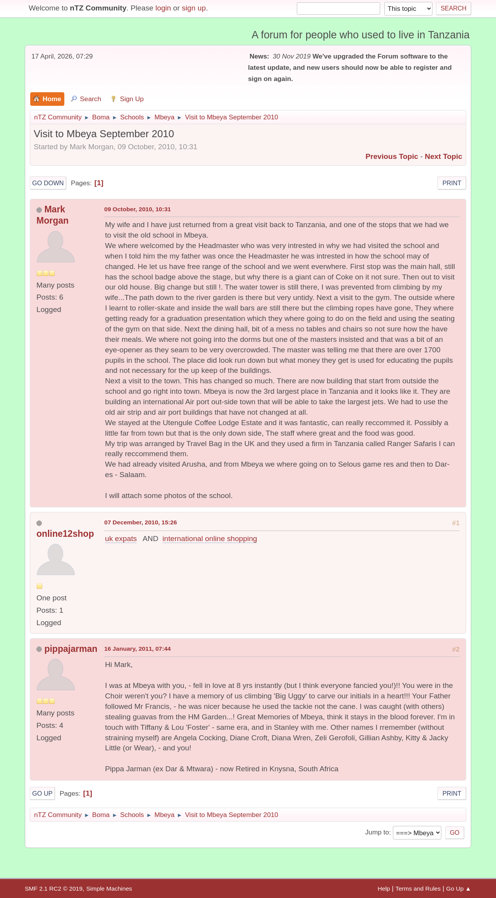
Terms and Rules (418, 888)
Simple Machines (109, 888)
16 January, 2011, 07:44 (137, 648)
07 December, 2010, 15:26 (140, 522)
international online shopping (209, 538)
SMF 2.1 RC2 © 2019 (54, 888)
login (163, 8)
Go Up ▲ (458, 888)
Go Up (42, 793)
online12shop (65, 534)
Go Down (48, 182)
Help (384, 888)
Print (452, 182)
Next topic (443, 156)
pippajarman (70, 649)
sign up (194, 8)
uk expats (121, 538)
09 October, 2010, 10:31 (137, 209)
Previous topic (391, 156)
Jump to (377, 832)
